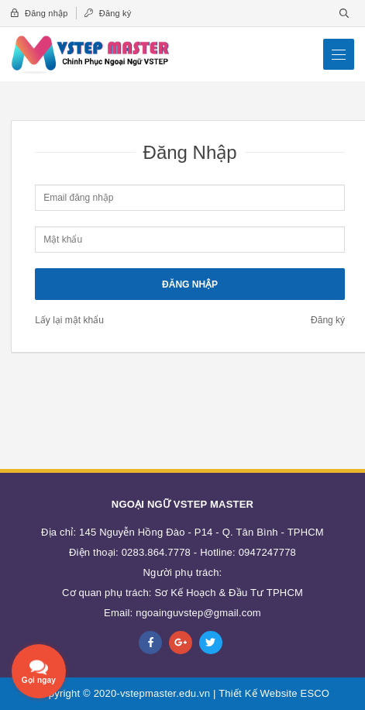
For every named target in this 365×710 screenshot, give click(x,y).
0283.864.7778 (156, 552)
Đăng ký (108, 13)
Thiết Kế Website (258, 693)
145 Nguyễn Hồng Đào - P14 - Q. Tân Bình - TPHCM (201, 532)
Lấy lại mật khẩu (69, 320)
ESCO (315, 693)
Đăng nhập (39, 13)
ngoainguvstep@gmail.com (198, 613)
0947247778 (267, 552)
